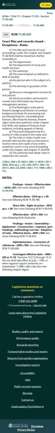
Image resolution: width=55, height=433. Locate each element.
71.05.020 (13, 248)
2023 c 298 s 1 (29, 161)
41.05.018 (7, 190)
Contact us (27, 399)
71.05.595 (7, 25)
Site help (27, 393)
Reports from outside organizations (27, 358)
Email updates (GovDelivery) (27, 406)
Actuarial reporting (27, 344)
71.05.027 (30, 236)
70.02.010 (29, 217)
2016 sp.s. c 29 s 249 (20, 164)
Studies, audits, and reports (27, 331)
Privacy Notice (26, 429)
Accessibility (27, 373)
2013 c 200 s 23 (10, 167)
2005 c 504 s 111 (29, 167)
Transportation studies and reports (27, 351)
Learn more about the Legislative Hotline (27, 314)
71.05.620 (24, 34)
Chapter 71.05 (30, 16)
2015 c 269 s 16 (40, 164)
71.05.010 (47, 208)
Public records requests (27, 386)
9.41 (4, 125)
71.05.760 (34, 199)
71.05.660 (38, 25)
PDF (6, 34)
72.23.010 (13, 77)
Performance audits (27, 338)
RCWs (5, 16)
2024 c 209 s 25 (12, 161)
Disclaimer (37, 426)
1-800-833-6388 (39, 305)
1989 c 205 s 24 (26, 266)
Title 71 (15, 16)
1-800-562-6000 (27, 301)
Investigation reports (27, 364)
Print (50, 13)
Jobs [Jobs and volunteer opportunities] (27, 379)
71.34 (5, 55)
